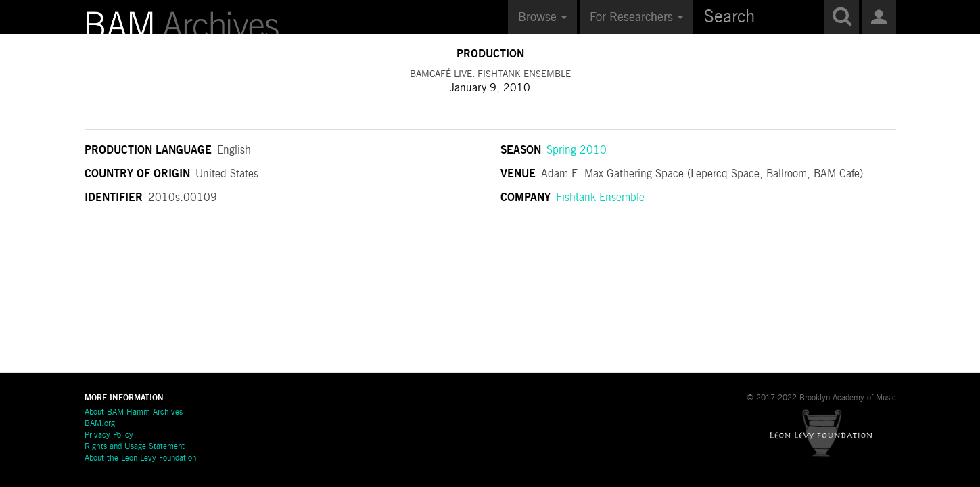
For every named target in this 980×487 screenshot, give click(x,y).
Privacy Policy (109, 436)
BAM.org (100, 424)
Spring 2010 (576, 150)
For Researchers (636, 17)
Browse (542, 17)
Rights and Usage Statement (135, 447)
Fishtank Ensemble (600, 198)
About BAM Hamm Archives (134, 413)
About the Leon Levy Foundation (140, 459)
